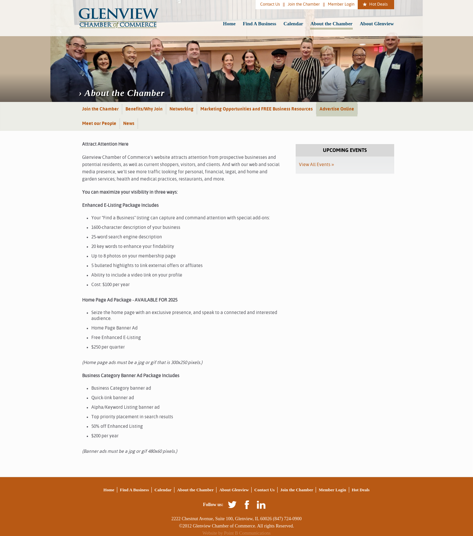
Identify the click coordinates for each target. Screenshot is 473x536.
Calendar (293, 23)
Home (229, 23)
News (128, 123)
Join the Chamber (304, 4)
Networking (181, 109)
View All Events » (316, 164)
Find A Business (259, 23)
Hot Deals (378, 4)
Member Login (341, 4)
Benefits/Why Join (144, 109)
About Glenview (377, 23)
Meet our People (99, 123)
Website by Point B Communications (236, 533)
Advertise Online (337, 109)
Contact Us (270, 4)
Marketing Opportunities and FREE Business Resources (256, 109)
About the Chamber (331, 23)
